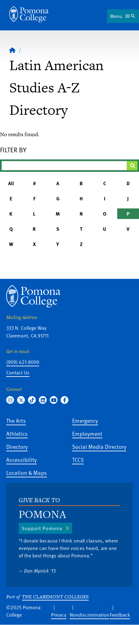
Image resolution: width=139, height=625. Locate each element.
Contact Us (18, 372)
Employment (87, 433)
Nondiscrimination (89, 614)
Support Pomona (42, 528)
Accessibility (21, 459)
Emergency (85, 420)
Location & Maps (26, 472)
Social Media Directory (99, 446)
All (11, 183)
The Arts (16, 420)
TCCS (78, 459)
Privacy (58, 614)
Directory (17, 446)
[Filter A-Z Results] (64, 165)
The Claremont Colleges (55, 596)
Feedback (120, 614)
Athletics (17, 433)
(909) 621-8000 (22, 362)
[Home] (12, 50)
